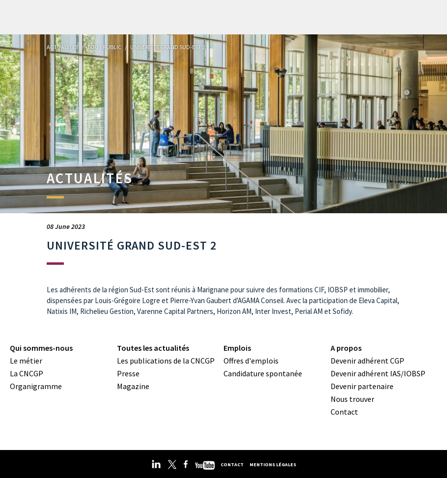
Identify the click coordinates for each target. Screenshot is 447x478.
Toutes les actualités (153, 348)
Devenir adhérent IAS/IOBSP (378, 373)
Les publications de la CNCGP (166, 361)
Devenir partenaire (362, 386)
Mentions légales (273, 464)
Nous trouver (352, 399)
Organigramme (36, 386)
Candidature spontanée (263, 373)
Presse (128, 373)
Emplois (237, 348)
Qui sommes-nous (41, 348)
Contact (344, 412)
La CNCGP (26, 373)
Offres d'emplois (251, 361)
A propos (346, 348)
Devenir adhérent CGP (367, 361)
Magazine (133, 386)
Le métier (26, 361)
